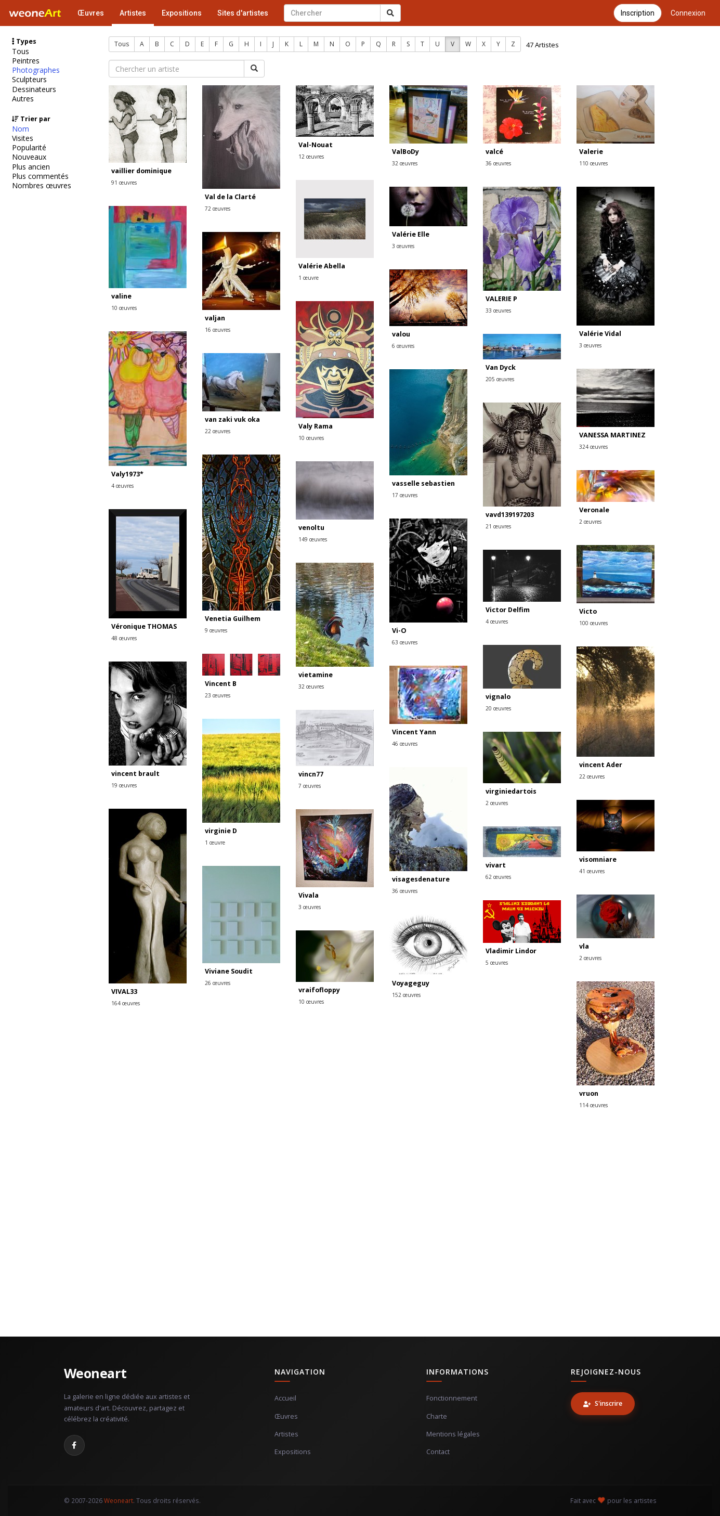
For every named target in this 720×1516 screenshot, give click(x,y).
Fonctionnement (451, 1398)
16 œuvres (217, 329)
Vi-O (399, 630)
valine (121, 296)
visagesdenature (421, 879)
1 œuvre (308, 277)
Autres (23, 98)
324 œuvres (593, 446)
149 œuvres (312, 539)
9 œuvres (216, 630)
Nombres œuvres (41, 185)
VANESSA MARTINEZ (612, 435)
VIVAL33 (124, 991)
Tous (20, 51)
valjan (215, 318)
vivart (496, 865)
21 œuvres (498, 526)
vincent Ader (600, 764)
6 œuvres (403, 345)
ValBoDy (405, 151)
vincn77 (310, 774)
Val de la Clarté (230, 196)
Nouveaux (29, 157)
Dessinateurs (34, 89)
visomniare (598, 859)
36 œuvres (498, 163)
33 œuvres (498, 310)
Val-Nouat (315, 144)
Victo (588, 611)
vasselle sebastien (423, 483)
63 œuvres (404, 642)
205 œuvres (500, 379)
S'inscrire (602, 1403)
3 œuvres (403, 246)
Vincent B (221, 683)
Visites (22, 138)
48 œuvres (124, 638)
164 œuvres (125, 1003)
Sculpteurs (29, 79)
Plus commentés (40, 176)
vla (584, 946)
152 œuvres (406, 995)
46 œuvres (404, 743)
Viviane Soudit (229, 971)
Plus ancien (31, 167)
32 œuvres (404, 163)
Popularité (29, 147)
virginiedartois (511, 791)
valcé (494, 151)
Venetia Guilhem (232, 618)
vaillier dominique (141, 170)
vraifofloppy (319, 990)
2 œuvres (590, 521)
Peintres (26, 61)
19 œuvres (124, 785)
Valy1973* (127, 474)
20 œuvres (498, 708)
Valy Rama (315, 426)
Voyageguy (410, 983)
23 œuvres (217, 695)
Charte (436, 1416)
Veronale (594, 510)
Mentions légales (453, 1434)
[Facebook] (74, 1445)
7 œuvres (309, 785)
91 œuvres (124, 182)
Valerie (591, 151)
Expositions (182, 13)
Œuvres (90, 13)
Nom (20, 129)
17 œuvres (404, 495)
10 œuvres (124, 308)
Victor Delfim (508, 609)
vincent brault (135, 773)
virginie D (221, 830)
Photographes (36, 70)
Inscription (637, 13)
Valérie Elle (410, 234)
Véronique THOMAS (144, 626)
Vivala (308, 895)
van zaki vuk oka (232, 419)
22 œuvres (217, 431)
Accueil (285, 1398)
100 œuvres (593, 623)
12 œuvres (311, 156)
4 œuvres (122, 485)
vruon (588, 1093)
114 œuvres (593, 1105)
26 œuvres (217, 983)
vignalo (498, 696)
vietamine (315, 674)
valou (401, 334)
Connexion (688, 13)
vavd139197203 (510, 514)
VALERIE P (501, 298)
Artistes (133, 13)
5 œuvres (497, 962)
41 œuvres (592, 871)
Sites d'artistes (242, 13)
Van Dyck (501, 367)
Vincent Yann (414, 732)
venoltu (311, 527)
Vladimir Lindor (511, 951)
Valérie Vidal (600, 333)
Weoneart (95, 1373)
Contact (438, 1451)
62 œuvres (498, 876)
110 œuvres (593, 163)
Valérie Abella (321, 266)
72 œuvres (217, 208)
